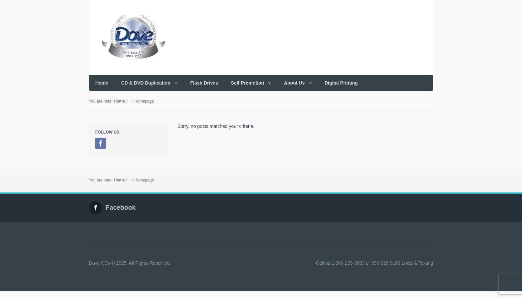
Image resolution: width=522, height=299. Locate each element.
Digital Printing (341, 83)
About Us (294, 83)
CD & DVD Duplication (145, 83)
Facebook (121, 207)
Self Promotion (247, 83)
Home (101, 83)
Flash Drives (204, 83)
